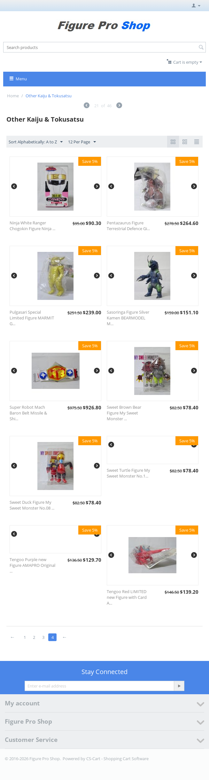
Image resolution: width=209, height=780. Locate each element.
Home (13, 96)
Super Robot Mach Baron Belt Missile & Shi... (28, 413)
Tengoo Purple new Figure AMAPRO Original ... (32, 565)
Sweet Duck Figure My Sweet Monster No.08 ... (32, 505)
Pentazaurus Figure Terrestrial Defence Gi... (128, 225)
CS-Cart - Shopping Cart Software (117, 758)
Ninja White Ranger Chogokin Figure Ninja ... (32, 225)
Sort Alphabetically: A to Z (36, 142)
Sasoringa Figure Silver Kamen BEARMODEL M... (128, 317)
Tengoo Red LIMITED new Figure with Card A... (127, 597)
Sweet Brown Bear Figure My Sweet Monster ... (124, 413)
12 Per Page (82, 142)
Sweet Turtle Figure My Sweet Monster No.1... (128, 473)
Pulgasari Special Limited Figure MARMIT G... (32, 317)
